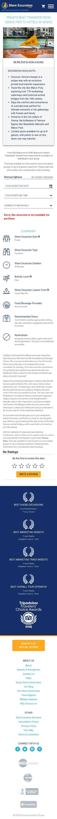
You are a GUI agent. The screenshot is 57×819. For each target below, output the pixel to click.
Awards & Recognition (28, 669)
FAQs (28, 678)
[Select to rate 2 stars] (21, 466)
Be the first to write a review (28, 62)
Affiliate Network (28, 699)
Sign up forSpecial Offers (28, 645)
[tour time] (28, 195)
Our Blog (28, 686)
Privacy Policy (28, 726)
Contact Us (28, 674)
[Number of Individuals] (28, 205)
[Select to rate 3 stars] (28, 466)
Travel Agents (28, 695)
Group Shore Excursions (28, 682)
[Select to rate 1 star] (14, 466)
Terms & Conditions (28, 734)
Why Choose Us (28, 703)
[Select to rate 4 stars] (35, 466)
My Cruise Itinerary (42, 177)
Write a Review (28, 474)
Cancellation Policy (28, 721)
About (28, 665)
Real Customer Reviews (28, 717)
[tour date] (28, 186)
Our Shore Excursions (28, 690)
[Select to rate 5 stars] (42, 466)
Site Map (28, 730)
